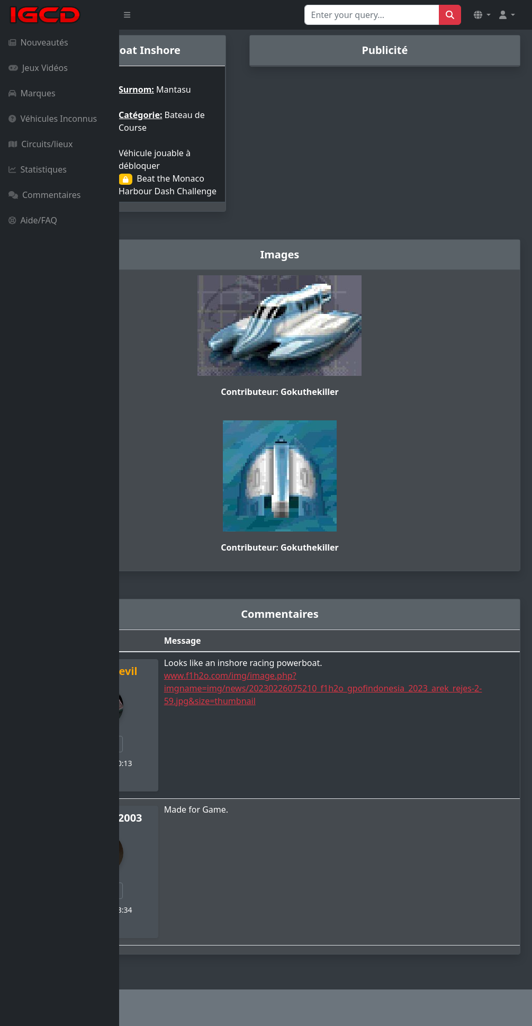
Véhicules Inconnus (52, 118)
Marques (32, 93)
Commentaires (44, 195)
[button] (482, 14)
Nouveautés (38, 42)
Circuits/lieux (40, 144)
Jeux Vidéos (38, 68)
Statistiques (37, 169)
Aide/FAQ (32, 220)
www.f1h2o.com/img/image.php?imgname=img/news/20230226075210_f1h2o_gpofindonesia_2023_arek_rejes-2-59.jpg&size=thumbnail (374, 692)
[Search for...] (371, 15)
